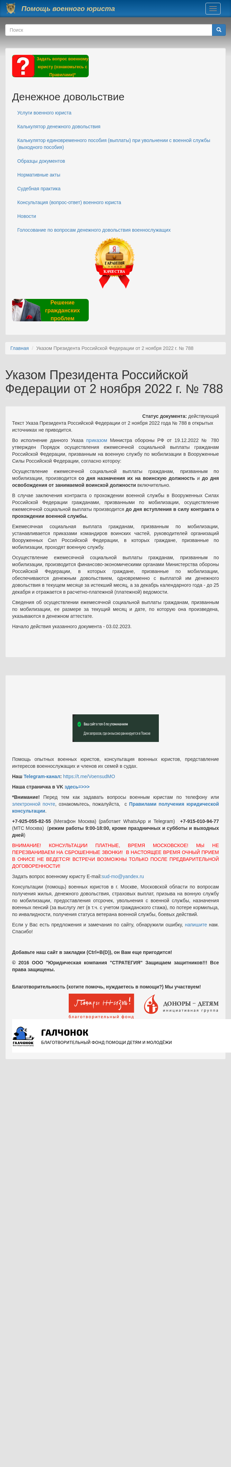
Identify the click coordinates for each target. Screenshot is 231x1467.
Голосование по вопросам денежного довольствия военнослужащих (94, 230)
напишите (196, 924)
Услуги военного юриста (44, 112)
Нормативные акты (38, 175)
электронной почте (33, 804)
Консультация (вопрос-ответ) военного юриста (69, 202)
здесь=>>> (77, 787)
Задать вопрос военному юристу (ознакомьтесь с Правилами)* (62, 67)
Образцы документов (41, 161)
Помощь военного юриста (68, 8)
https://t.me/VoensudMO (88, 776)
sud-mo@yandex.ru (123, 876)
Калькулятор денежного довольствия (58, 126)
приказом (96, 440)
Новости (26, 216)
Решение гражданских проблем (62, 310)
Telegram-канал (41, 776)
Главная (19, 348)
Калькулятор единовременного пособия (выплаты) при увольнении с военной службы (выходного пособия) (113, 144)
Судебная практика (38, 188)
